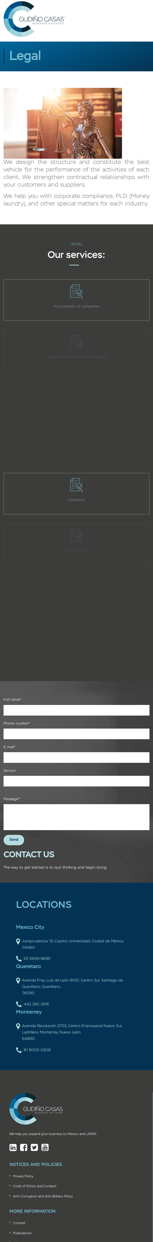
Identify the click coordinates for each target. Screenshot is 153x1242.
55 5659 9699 (33, 959)
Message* (12, 799)
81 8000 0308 (33, 1050)
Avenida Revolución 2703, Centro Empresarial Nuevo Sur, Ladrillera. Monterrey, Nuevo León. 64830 (69, 1032)
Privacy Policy (23, 1176)
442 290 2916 (32, 1004)
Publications (22, 1233)
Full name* (13, 699)
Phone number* (17, 723)
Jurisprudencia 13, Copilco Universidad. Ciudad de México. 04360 (70, 944)
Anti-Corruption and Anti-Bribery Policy (43, 1196)
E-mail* (10, 747)
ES (137, 45)
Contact (19, 1223)
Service (10, 771)
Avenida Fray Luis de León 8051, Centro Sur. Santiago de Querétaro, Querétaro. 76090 (69, 987)
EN (146, 45)
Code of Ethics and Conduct (35, 1186)
